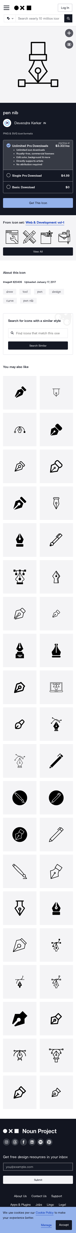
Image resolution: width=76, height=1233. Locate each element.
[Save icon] (69, 33)
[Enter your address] (38, 1167)
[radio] (38, 155)
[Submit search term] (68, 18)
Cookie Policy (45, 1212)
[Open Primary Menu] (6, 8)
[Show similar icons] (69, 44)
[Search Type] (9, 18)
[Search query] (38, 333)
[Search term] (40, 18)
